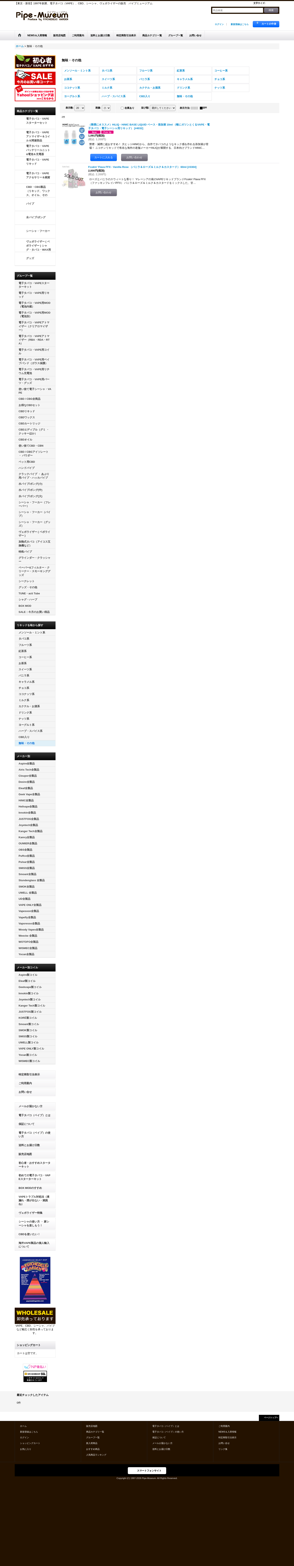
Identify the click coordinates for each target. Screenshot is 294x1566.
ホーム (23, 1426)
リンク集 (222, 1449)
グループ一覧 (93, 1437)
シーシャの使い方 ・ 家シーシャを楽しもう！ (34, 1223)
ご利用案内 (25, 1083)
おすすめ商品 (93, 1449)
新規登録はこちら (240, 24)
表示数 (70, 107)
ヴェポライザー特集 (30, 1212)
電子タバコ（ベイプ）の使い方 (34, 1134)
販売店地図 (25, 1154)
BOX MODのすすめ (30, 1187)
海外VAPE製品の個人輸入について (34, 1244)
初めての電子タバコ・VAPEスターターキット (34, 1177)
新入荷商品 (91, 1443)
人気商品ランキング (96, 1455)
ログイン (219, 24)
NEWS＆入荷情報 (227, 1432)
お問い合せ (25, 1092)
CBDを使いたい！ (29, 1234)
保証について (27, 1123)
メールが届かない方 (30, 1106)
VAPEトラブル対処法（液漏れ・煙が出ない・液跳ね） (34, 1200)
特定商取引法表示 (29, 1074)
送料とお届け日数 (29, 1145)
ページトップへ (271, 1417)
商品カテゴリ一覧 (95, 1432)
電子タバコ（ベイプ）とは (34, 1115)
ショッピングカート (30, 1443)
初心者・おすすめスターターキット (34, 1164)
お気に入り (25, 1449)
